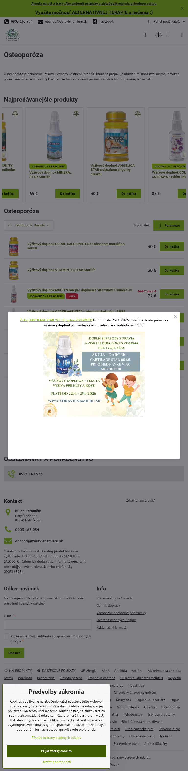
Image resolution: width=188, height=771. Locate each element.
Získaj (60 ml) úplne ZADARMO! (56, 320)
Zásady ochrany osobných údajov (56, 737)
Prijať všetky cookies (56, 751)
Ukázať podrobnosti (56, 762)
